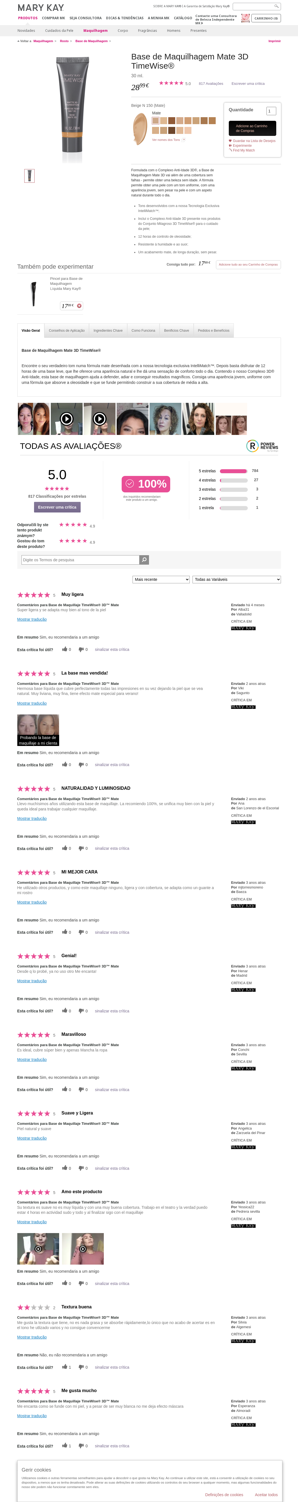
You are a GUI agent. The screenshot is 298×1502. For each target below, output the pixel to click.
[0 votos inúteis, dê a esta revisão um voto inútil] (82, 649)
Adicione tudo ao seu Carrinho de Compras (248, 264)
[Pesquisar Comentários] (144, 560)
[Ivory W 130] (163, 121)
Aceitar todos (266, 1495)
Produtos (27, 18)
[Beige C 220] (187, 121)
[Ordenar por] (161, 579)
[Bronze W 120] (212, 121)
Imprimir (274, 41)
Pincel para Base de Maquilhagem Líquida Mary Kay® (66, 283)
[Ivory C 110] (187, 131)
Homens (174, 30)
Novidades (26, 30)
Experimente (242, 146)
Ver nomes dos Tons (166, 139)
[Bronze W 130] (204, 121)
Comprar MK (53, 18)
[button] (38, 730)
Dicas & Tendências (124, 18)
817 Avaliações (211, 83)
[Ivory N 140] (179, 131)
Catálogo (183, 18)
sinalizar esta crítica (112, 649)
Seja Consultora (85, 18)
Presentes (199, 30)
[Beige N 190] (163, 131)
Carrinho (266, 18)
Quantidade (241, 109)
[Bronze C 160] (171, 121)
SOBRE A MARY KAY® (167, 6)
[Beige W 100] (155, 131)
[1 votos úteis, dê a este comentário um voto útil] (65, 1367)
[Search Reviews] (85, 560)
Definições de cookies (224, 1495)
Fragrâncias (147, 30)
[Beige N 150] (72, 107)
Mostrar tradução (32, 619)
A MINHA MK (158, 18)
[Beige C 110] (179, 121)
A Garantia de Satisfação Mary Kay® (207, 6)
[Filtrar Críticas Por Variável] (237, 579)
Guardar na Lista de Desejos (254, 141)
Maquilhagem (95, 30)
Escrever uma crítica (248, 83)
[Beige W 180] (196, 121)
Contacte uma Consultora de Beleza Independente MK (216, 19)
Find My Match (244, 150)
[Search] (257, 6)
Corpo (123, 30)
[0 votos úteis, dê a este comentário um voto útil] (65, 649)
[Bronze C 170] (171, 131)
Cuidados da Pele (59, 30)
